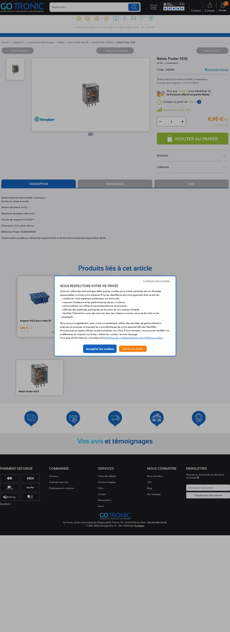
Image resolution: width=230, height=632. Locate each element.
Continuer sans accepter (156, 280)
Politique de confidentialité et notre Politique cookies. (134, 337)
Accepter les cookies (100, 349)
